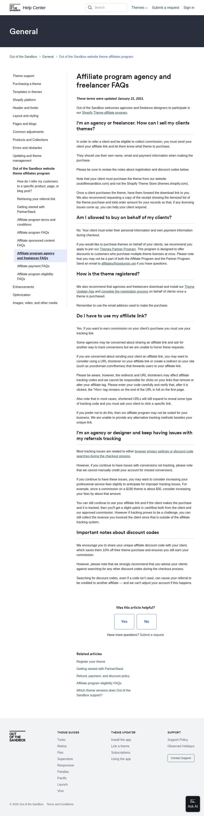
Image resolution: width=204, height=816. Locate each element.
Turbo (61, 739)
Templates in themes (27, 92)
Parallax (63, 771)
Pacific (62, 778)
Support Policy (178, 739)
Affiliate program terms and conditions (36, 222)
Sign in (188, 8)
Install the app (121, 739)
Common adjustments (28, 132)
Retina (62, 746)
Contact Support (181, 758)
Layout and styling (25, 116)
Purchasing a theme (27, 84)
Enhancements (23, 287)
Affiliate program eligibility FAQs (35, 276)
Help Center (34, 7)
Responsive (65, 765)
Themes (137, 8)
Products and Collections (30, 139)
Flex (60, 752)
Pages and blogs (24, 124)
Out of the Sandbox (23, 56)
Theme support (23, 76)
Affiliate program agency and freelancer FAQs (36, 256)
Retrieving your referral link (36, 199)
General (48, 56)
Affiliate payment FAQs (33, 266)
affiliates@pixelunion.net (118, 263)
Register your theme (90, 661)
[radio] (124, 621)
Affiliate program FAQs (33, 232)
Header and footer (25, 108)
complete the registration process (124, 291)
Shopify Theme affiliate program (104, 112)
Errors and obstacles (27, 147)
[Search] (106, 7)
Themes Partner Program (118, 249)
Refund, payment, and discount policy (103, 676)
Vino (60, 791)
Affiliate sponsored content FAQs (36, 243)
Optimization (21, 295)
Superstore (65, 759)
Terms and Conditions (60, 804)
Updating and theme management (27, 158)
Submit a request (165, 8)
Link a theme (120, 746)
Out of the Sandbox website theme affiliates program (96, 56)
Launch (62, 784)
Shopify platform (24, 100)
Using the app (121, 759)
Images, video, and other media (35, 303)
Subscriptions (120, 752)
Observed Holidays (181, 746)
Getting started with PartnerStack (31, 209)
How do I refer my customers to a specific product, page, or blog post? (38, 186)
